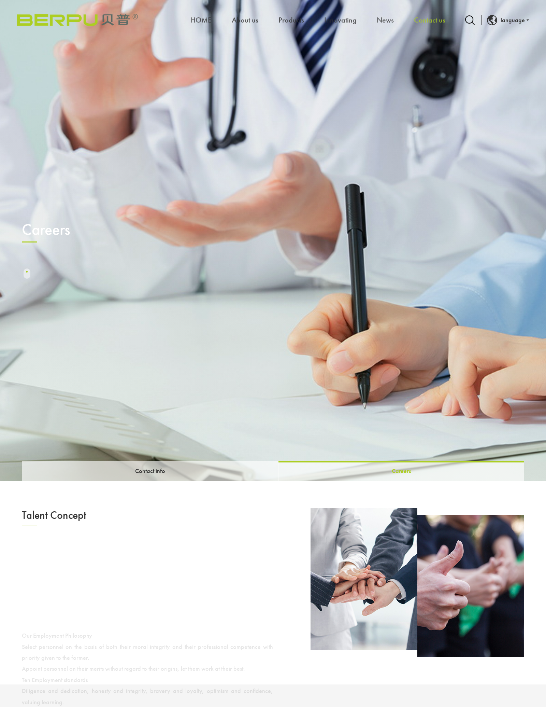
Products (291, 20)
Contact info (150, 471)
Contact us (429, 20)
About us (245, 20)
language (506, 20)
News (385, 20)
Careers (401, 471)
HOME (201, 20)
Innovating (340, 20)
